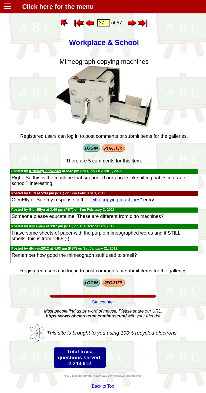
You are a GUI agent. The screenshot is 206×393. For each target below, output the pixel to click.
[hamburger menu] (7, 6)
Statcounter (103, 302)
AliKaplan (37, 226)
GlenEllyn (37, 209)
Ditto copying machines (115, 199)
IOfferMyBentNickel (45, 171)
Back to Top (103, 386)
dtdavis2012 (39, 248)
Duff (32, 193)
